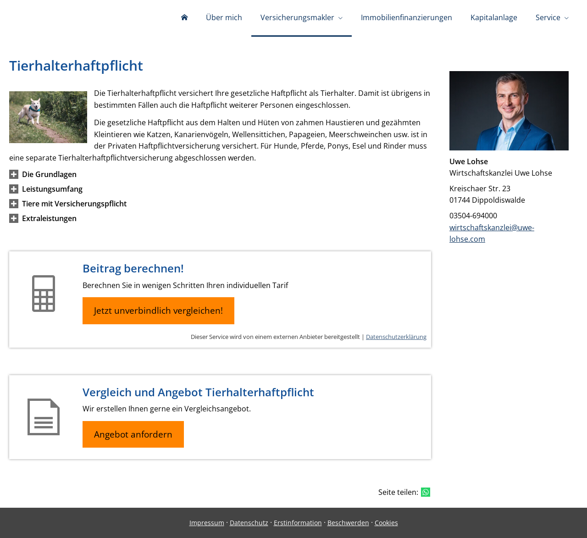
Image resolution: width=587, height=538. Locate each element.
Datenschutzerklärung (396, 337)
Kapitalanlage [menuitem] (494, 17)
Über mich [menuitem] (224, 17)
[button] (49, 174)
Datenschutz (249, 522)
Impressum (206, 522)
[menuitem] (184, 18)
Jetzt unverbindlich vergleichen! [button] (158, 310)
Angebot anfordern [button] (133, 434)
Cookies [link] (386, 522)
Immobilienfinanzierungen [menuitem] (406, 17)
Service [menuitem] (548, 17)
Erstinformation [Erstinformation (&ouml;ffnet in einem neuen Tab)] (298, 522)
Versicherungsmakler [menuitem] (297, 17)
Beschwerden (348, 522)
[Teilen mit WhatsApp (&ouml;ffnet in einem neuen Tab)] (425, 492)
